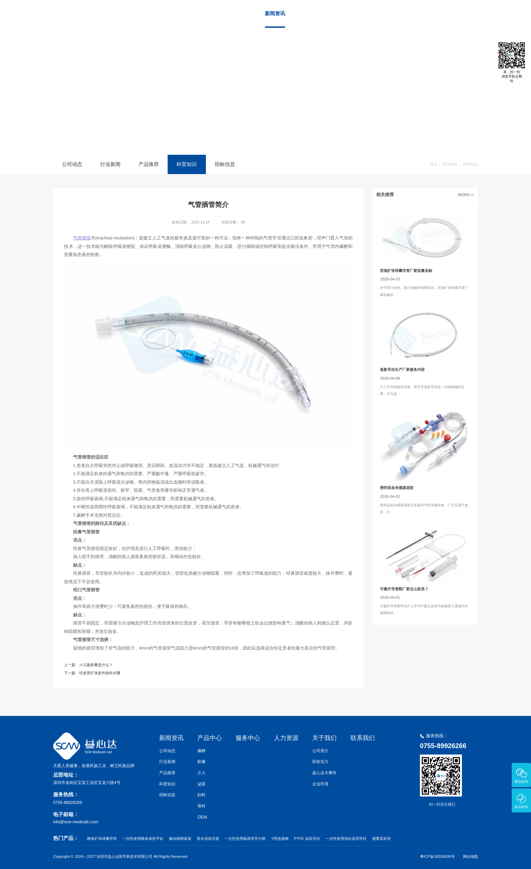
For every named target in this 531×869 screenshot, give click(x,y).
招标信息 (225, 164)
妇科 (201, 794)
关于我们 (422, 13)
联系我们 (459, 13)
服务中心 (349, 13)
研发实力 (320, 761)
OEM (202, 817)
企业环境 (320, 784)
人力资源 (386, 13)
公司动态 (72, 164)
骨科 (201, 806)
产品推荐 (149, 164)
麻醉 (201, 750)
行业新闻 (110, 164)
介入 (201, 772)
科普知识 (186, 164)
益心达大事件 (324, 772)
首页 (235, 13)
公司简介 (320, 750)
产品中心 (312, 13)
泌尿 (201, 784)
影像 (201, 761)
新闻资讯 (275, 13)
